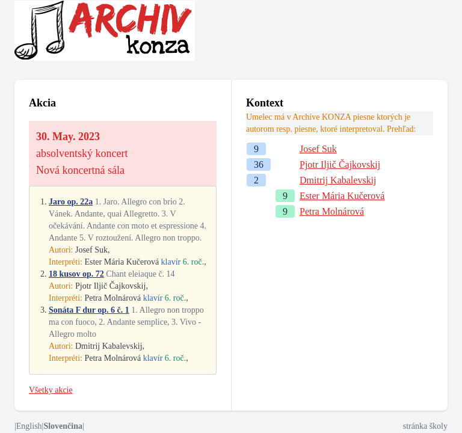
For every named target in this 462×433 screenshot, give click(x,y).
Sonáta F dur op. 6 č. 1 (89, 310)
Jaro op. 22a (71, 201)
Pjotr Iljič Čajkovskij (340, 164)
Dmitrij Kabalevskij (338, 180)
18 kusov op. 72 (76, 273)
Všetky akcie (51, 390)
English (29, 426)
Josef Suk (318, 149)
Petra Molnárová (332, 211)
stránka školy (425, 426)
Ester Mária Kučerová (342, 196)
